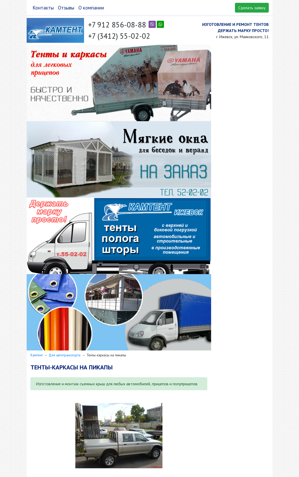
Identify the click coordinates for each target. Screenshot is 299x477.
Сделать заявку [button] (251, 7)
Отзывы (66, 7)
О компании (91, 7)
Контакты (43, 7)
